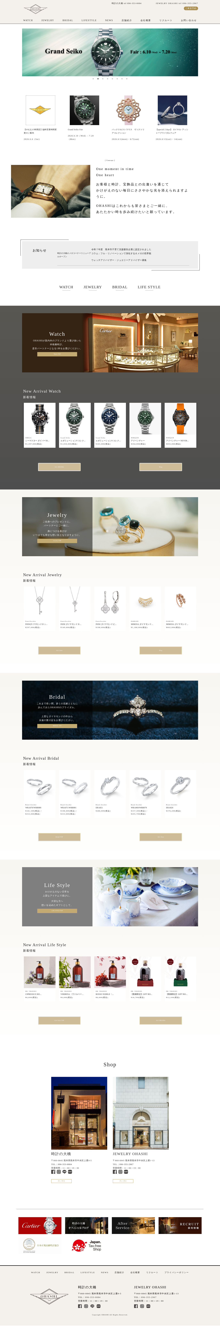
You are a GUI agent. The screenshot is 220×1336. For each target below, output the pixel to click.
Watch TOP (57, 354)
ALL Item (72, 652)
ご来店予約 (190, 8)
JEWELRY (47, 20)
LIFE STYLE (149, 287)
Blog (148, 467)
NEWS (109, 20)
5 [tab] (112, 78)
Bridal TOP (72, 840)
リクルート (165, 20)
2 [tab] (98, 78)
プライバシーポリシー (176, 1281)
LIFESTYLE (89, 20)
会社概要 (145, 20)
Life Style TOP (72, 1025)
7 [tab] (122, 78)
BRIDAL (68, 20)
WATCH (28, 20)
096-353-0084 (65, 1170)
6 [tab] (117, 78)
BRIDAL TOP (57, 729)
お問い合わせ (189, 20)
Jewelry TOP (57, 542)
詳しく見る (67, 1189)
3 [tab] (102, 78)
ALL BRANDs (71, 467)
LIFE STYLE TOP (57, 915)
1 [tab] (93, 78)
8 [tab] (126, 78)
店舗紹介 (127, 20)
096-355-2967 (127, 1170)
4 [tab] (107, 78)
